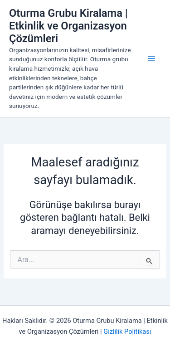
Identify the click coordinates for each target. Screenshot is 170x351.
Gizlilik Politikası (127, 331)
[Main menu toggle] (151, 58)
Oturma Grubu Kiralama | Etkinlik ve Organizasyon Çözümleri (68, 26)
